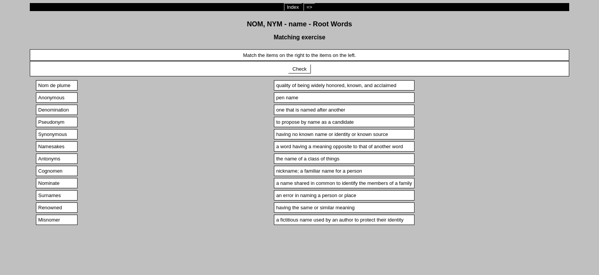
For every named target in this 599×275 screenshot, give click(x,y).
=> (309, 7)
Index (293, 7)
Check (299, 69)
